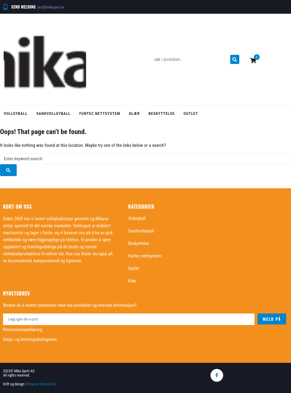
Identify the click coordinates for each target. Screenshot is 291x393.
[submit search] (234, 59)
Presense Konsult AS (41, 384)
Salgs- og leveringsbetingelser (30, 339)
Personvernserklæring (22, 329)
